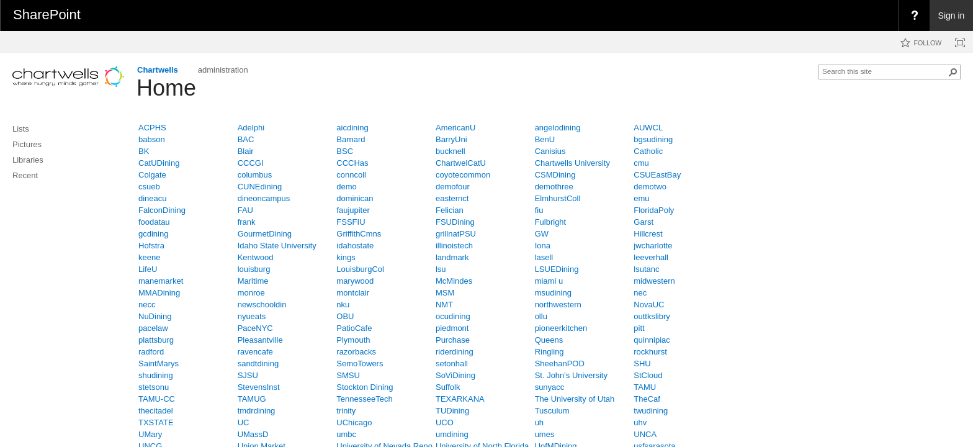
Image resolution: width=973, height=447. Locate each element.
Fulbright (551, 222)
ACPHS (152, 127)
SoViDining (455, 375)
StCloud (648, 375)
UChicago (354, 422)
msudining (553, 292)
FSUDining (455, 222)
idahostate (355, 245)
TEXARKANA (460, 399)
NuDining (154, 316)
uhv (640, 422)
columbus (255, 174)
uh (539, 422)
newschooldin (262, 304)
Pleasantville (260, 340)
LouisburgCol (360, 269)
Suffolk (448, 387)
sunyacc (550, 387)
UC (243, 422)
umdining (452, 434)
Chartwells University (572, 163)
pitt (639, 328)
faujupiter (352, 210)
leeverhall (651, 257)
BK (143, 151)
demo (346, 186)
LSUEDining (557, 269)
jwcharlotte (653, 245)
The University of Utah (575, 399)
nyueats (252, 316)
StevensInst (259, 387)
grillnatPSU (456, 233)
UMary (150, 434)
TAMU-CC (156, 399)
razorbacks (356, 351)
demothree (554, 186)
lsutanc (646, 269)
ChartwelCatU (461, 163)
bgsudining (653, 139)
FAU (245, 210)
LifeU (147, 269)
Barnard (350, 139)
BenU (545, 139)
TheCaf (647, 399)
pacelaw (153, 328)
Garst (643, 222)
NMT (444, 304)
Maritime (253, 281)
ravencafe (255, 351)
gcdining (153, 233)
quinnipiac (652, 340)
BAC (246, 139)
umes (545, 434)
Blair (246, 151)
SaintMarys (158, 363)
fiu (539, 210)
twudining (651, 410)
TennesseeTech (364, 399)
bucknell (450, 151)
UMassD (253, 434)
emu (641, 198)
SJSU (248, 375)
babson (151, 139)
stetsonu (153, 387)
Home (166, 88)
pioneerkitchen (561, 328)
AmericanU (455, 127)
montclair (352, 292)
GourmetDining (265, 233)
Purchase (453, 340)
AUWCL (648, 127)
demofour (453, 186)
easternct (452, 198)
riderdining (454, 351)
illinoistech (454, 245)
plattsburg (156, 340)
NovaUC (649, 304)
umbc (346, 434)
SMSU (348, 375)
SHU (642, 363)
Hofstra (151, 245)
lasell (544, 257)
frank (247, 222)
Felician (450, 210)
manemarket (160, 281)
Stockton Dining (364, 387)
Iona (542, 245)
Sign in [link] (951, 15)
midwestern (654, 281)
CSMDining (555, 174)
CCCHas (352, 163)
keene (149, 257)
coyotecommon (463, 174)
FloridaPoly (654, 210)
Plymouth (353, 340)
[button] (953, 72)
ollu (541, 316)
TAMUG (252, 399)
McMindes (454, 281)
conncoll (351, 174)
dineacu (152, 198)
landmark (452, 257)
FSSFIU (350, 222)
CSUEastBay (657, 174)
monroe (251, 292)
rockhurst (650, 351)
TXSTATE (156, 422)
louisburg (254, 269)
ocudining (453, 316)
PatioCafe (354, 328)
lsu (441, 269)
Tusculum (552, 410)
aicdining (352, 127)
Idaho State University (277, 245)
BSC (344, 151)
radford (151, 351)
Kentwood (256, 257)
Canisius (550, 151)
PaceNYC (255, 328)
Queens (549, 340)
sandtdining (258, 363)
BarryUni (451, 139)
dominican (354, 198)
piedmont (452, 328)
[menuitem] (914, 15)
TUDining (452, 410)
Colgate (152, 174)
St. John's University (571, 375)
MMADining (159, 292)
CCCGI (251, 163)
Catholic (648, 151)
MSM (445, 292)
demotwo (650, 186)
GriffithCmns (358, 233)
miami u (549, 281)
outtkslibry (652, 316)
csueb (149, 186)
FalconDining (162, 210)
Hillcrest (648, 233)
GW (542, 233)
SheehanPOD (560, 363)
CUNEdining (260, 186)
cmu (641, 163)
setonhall (452, 363)
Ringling (549, 351)
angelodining (558, 127)
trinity (346, 410)
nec (640, 292)
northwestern (558, 304)
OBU (345, 316)
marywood (355, 281)
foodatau (154, 222)
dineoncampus (264, 198)
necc (146, 304)
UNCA (645, 434)
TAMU (645, 387)
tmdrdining (257, 410)
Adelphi (251, 127)
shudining (155, 375)
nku (342, 304)
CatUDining (158, 163)
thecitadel (155, 410)
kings (345, 257)
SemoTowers (359, 363)
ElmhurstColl (558, 198)
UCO (445, 422)
